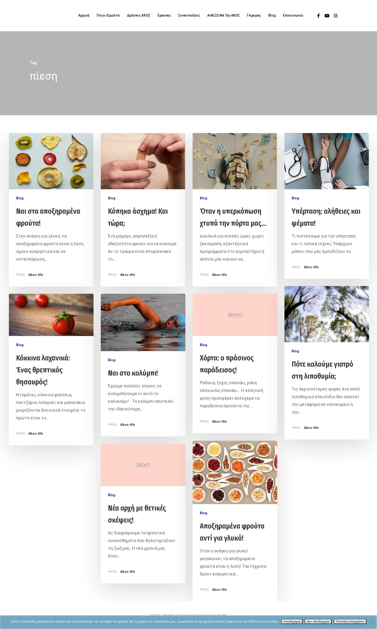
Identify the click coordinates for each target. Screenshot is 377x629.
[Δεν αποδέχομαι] (371, 622)
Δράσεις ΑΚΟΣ (138, 15)
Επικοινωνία (293, 15)
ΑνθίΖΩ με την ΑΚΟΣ (223, 15)
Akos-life (35, 275)
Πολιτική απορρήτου (350, 621)
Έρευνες (164, 15)
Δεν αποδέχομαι (318, 621)
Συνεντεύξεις (189, 15)
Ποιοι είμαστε (108, 15)
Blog (272, 15)
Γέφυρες (254, 15)
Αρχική (83, 15)
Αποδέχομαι (292, 621)
